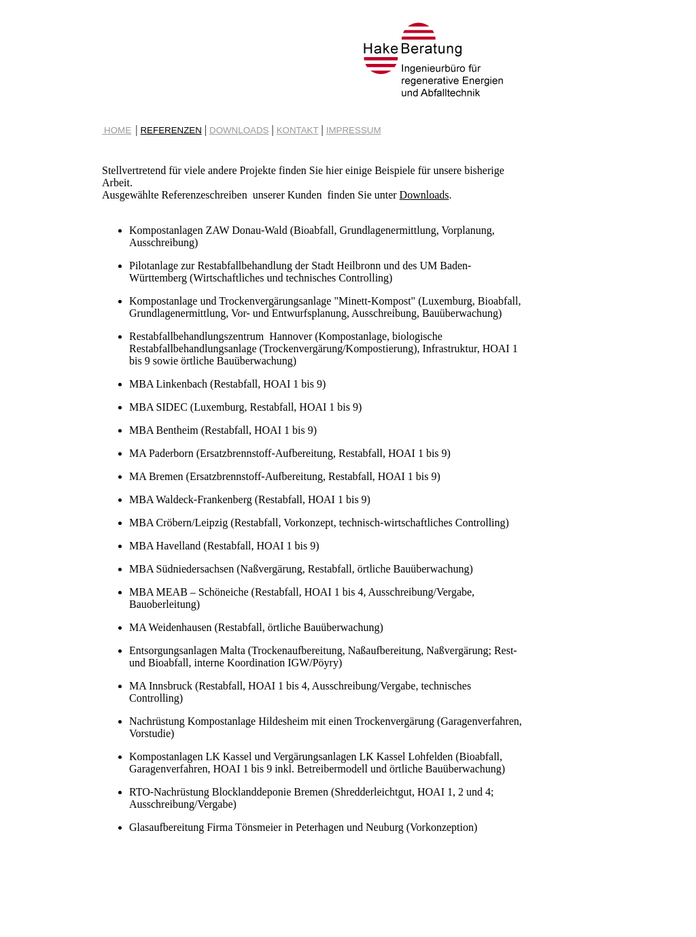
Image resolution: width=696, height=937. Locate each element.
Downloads (424, 195)
